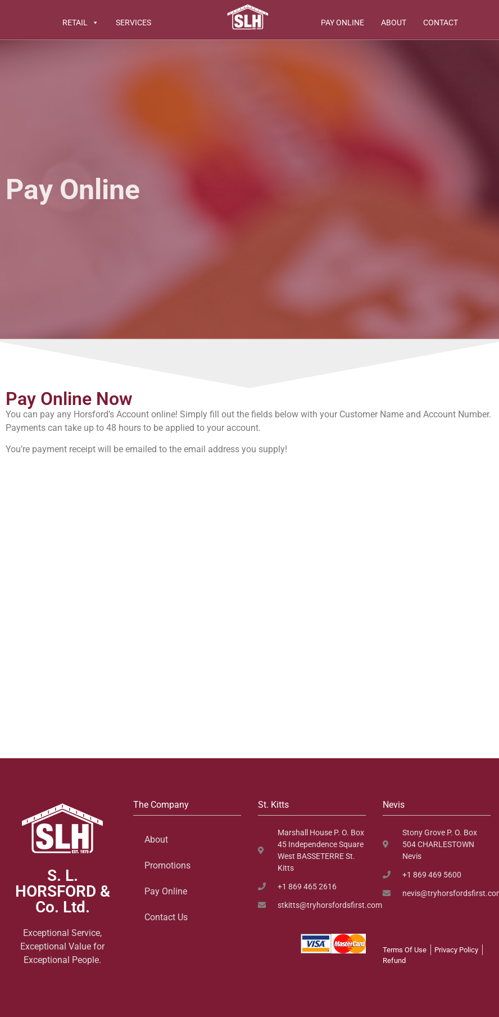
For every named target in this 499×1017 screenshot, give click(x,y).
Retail (80, 22)
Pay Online (342, 22)
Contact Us (166, 917)
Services (133, 22)
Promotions (167, 865)
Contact (440, 22)
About (393, 22)
